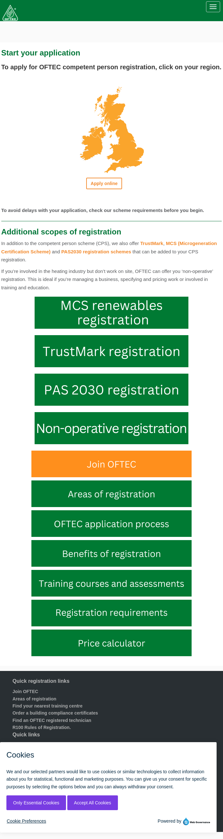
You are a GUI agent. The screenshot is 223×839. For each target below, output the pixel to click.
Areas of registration (34, 698)
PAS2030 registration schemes (96, 251)
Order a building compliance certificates (55, 713)
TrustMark (151, 243)
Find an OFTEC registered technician (51, 720)
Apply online (104, 183)
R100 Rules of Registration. (41, 727)
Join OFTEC (25, 691)
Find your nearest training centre (47, 705)
